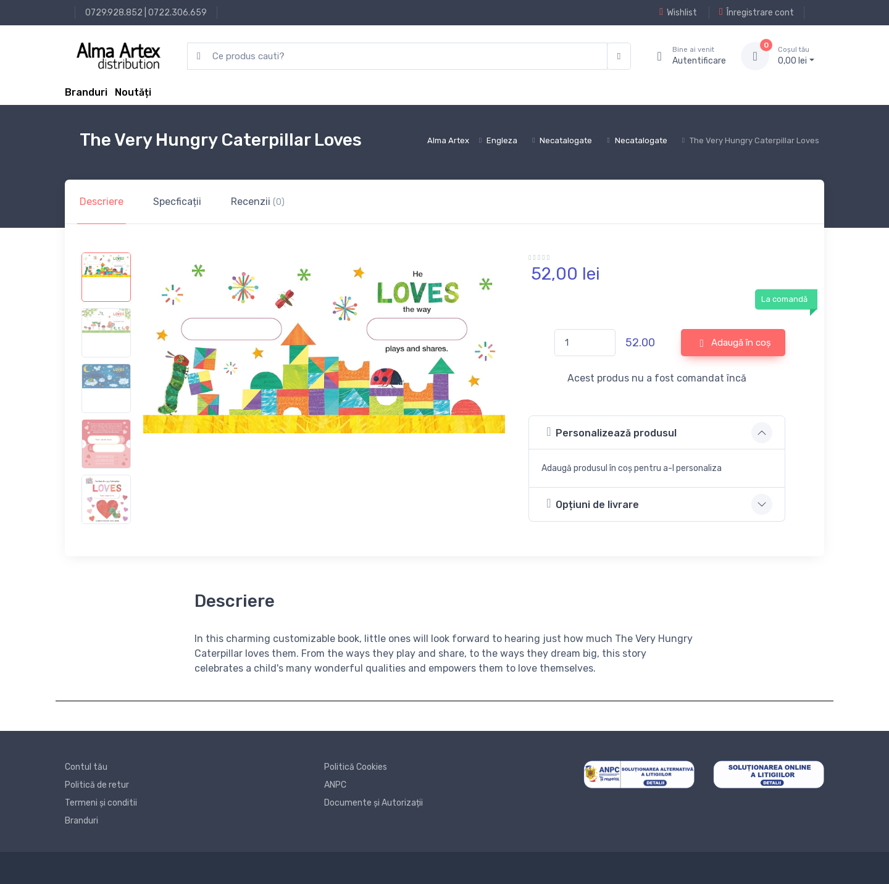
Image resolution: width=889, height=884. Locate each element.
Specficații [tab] (177, 201)
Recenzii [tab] (258, 201)
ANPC (335, 785)
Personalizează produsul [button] (611, 431)
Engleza (501, 140)
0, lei (796, 55)
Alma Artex (448, 140)
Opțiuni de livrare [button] (592, 503)
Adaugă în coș (736, 343)
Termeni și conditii (101, 803)
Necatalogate (566, 140)
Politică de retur (97, 785)
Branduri (86, 92)
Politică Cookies (355, 767)
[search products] (397, 56)
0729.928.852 (114, 12)
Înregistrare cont (756, 12)
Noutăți (133, 92)
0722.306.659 (177, 12)
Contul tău (86, 767)
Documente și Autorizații (373, 803)
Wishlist (678, 12)
